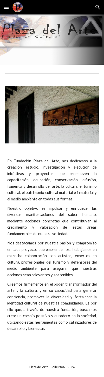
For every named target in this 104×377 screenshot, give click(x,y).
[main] (52, 245)
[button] (6, 7)
